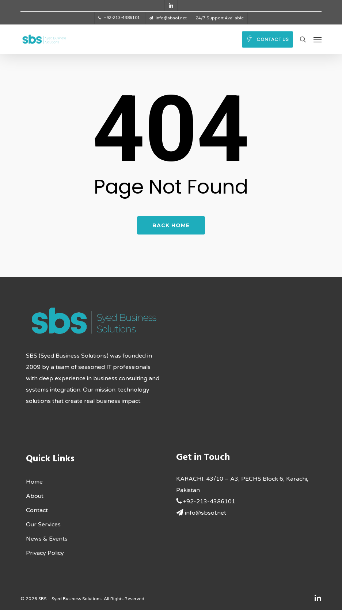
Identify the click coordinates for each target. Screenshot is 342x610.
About (34, 496)
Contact (37, 510)
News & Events (47, 538)
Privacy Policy (45, 553)
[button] (318, 39)
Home (34, 481)
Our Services (43, 524)
